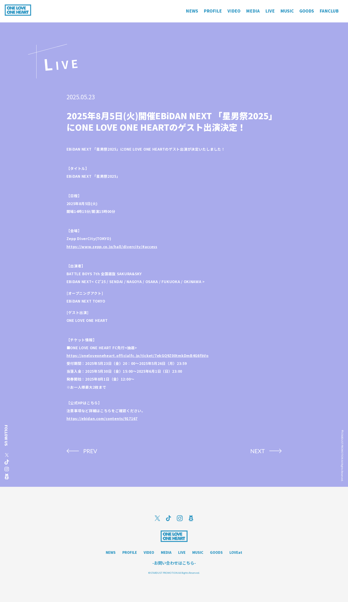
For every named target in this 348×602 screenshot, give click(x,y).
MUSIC (197, 552)
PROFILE (129, 552)
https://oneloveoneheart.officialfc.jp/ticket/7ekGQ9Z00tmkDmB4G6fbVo (138, 355)
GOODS (216, 552)
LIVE (182, 552)
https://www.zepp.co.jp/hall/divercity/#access (112, 246)
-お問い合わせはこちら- (174, 563)
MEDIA (166, 552)
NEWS (111, 552)
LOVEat (235, 552)
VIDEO (149, 552)
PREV (90, 451)
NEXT (257, 451)
